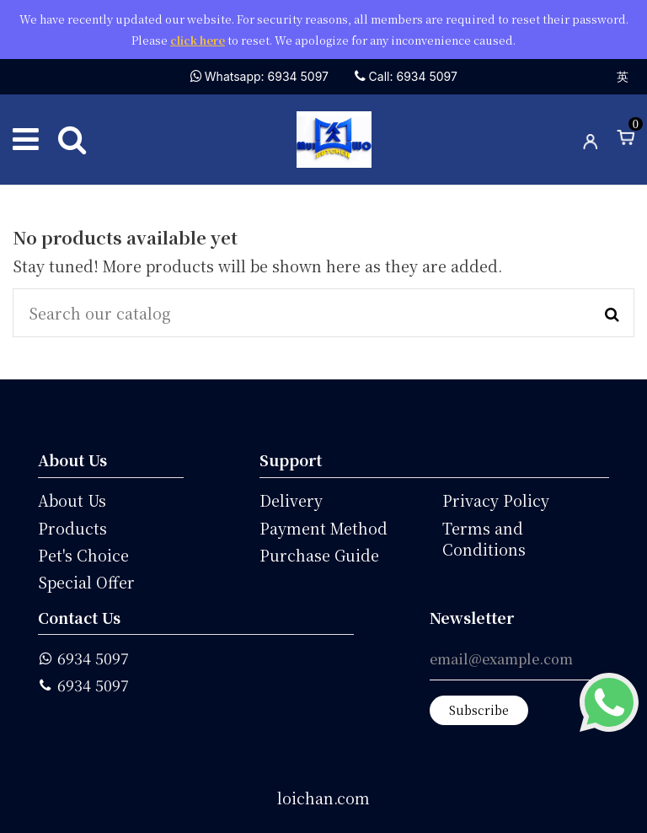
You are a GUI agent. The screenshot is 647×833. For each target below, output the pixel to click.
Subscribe (479, 709)
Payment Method (323, 528)
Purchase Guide (319, 555)
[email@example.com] (519, 663)
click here (197, 40)
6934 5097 (93, 658)
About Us (72, 500)
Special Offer (86, 582)
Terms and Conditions (484, 539)
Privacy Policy (495, 500)
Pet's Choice (83, 555)
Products (72, 528)
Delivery (291, 500)
